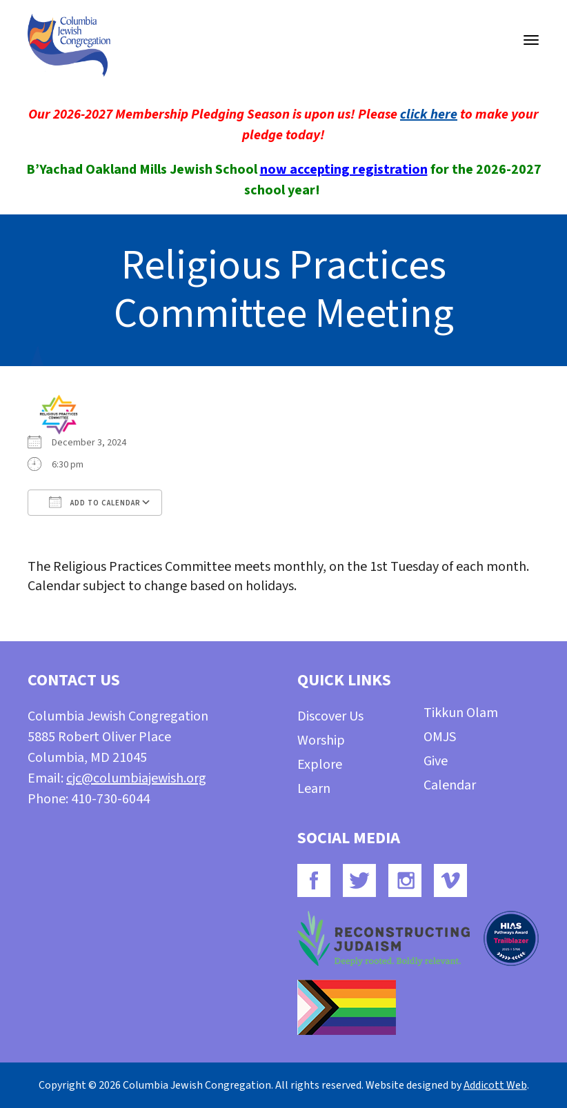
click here (428, 114)
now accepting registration (344, 169)
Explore (319, 764)
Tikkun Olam (461, 713)
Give (436, 761)
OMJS (440, 737)
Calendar (450, 785)
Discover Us (330, 716)
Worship (321, 740)
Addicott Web (495, 1085)
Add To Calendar (95, 502)
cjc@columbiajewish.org (136, 778)
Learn (313, 788)
